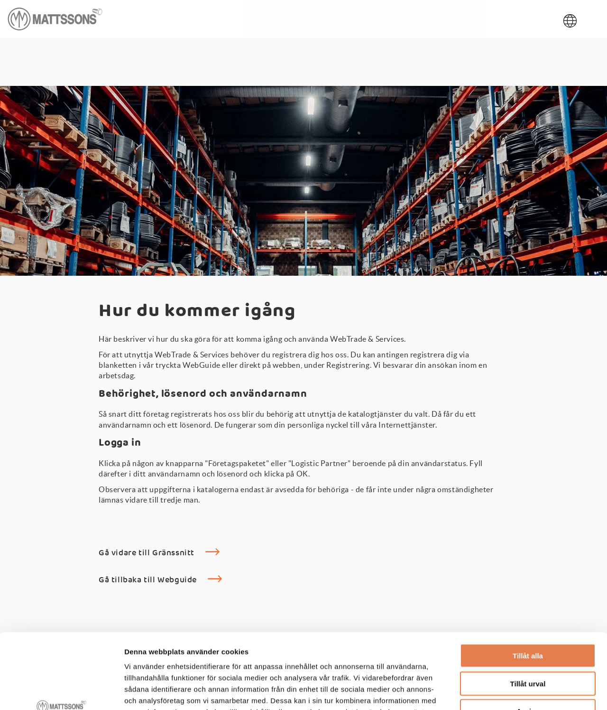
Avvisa (527, 640)
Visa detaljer (515, 691)
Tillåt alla (528, 585)
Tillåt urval (528, 613)
